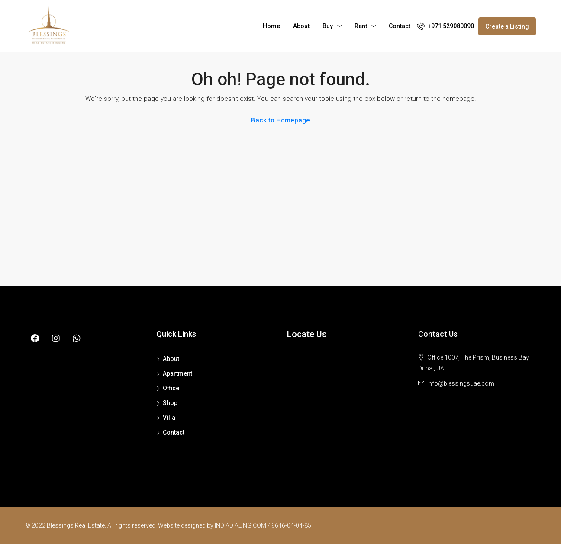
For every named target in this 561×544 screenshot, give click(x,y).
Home (271, 26)
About (301, 26)
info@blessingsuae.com (460, 383)
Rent (361, 26)
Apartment (177, 373)
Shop (170, 402)
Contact (399, 26)
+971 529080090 (445, 26)
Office (171, 388)
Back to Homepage (280, 120)
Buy (327, 26)
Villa (169, 417)
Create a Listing (507, 26)
